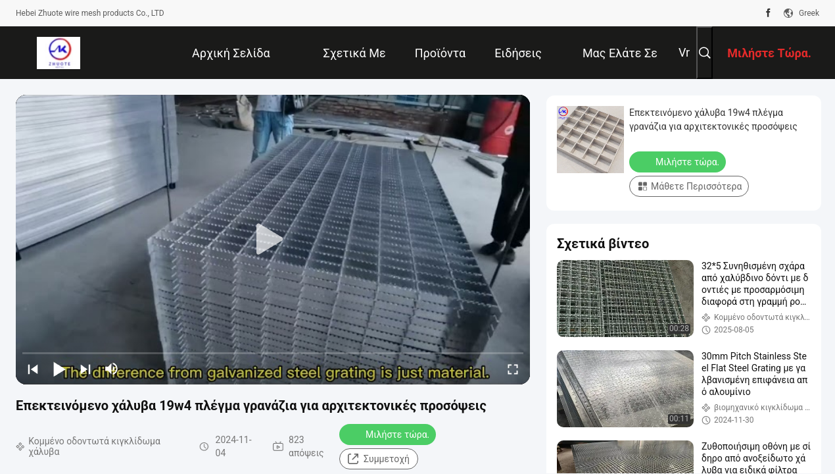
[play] (272, 239)
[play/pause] (59, 369)
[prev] (33, 369)
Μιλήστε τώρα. (388, 433)
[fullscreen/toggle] (513, 369)
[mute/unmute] (112, 369)
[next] (85, 369)
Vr (684, 52)
